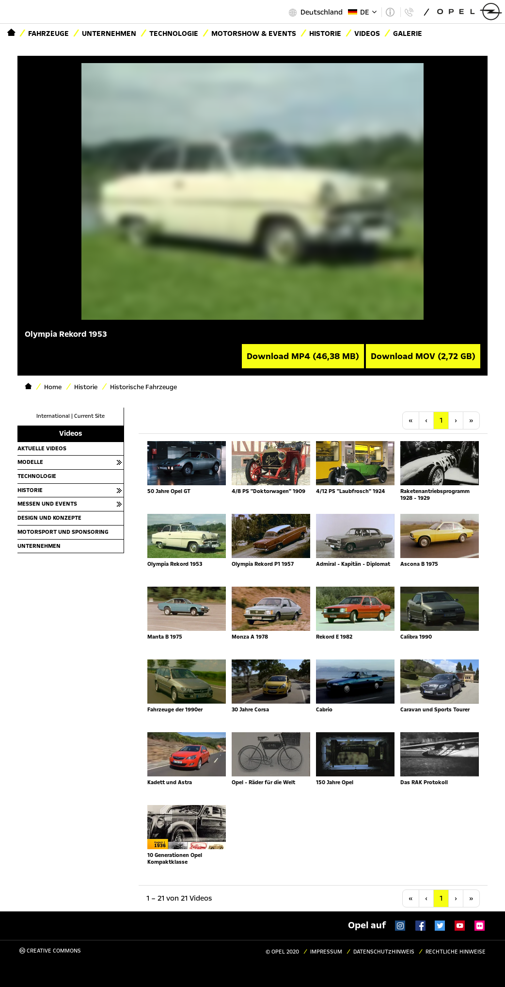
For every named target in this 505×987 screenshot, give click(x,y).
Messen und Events (47, 504)
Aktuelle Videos (41, 448)
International (53, 416)
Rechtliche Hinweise (456, 951)
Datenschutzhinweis (383, 951)
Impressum (326, 951)
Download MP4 (303, 356)
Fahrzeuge (48, 33)
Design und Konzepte (49, 518)
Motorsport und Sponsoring (63, 532)
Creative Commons (50, 950)
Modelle (30, 462)
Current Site (89, 416)
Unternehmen (109, 33)
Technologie (173, 33)
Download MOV (423, 356)
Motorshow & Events (253, 33)
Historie (30, 490)
